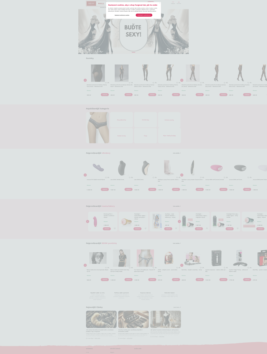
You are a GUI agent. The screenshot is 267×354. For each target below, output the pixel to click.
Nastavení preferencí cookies (122, 15)
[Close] (160, 3)
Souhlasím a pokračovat (144, 15)
